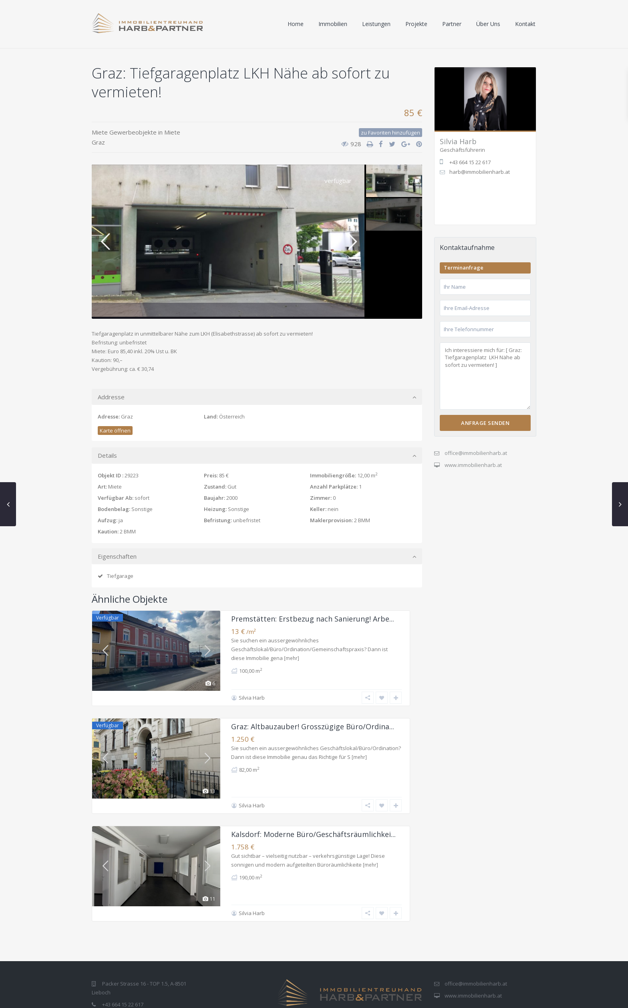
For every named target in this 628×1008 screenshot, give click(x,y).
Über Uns (488, 24)
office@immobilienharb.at (476, 453)
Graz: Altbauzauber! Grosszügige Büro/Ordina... (312, 711)
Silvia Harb (252, 682)
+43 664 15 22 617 (122, 960)
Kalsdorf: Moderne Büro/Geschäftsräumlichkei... (313, 804)
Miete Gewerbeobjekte (124, 132)
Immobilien (332, 24)
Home (296, 24)
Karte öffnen (115, 430)
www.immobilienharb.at (473, 465)
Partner (451, 24)
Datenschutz (431, 996)
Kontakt (525, 24)
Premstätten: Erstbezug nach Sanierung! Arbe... (312, 619)
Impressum (392, 996)
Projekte (416, 24)
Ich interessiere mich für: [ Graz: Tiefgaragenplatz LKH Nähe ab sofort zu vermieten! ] (485, 376)
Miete (172, 132)
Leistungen (376, 24)
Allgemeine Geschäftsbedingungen (496, 996)
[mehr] (291, 658)
